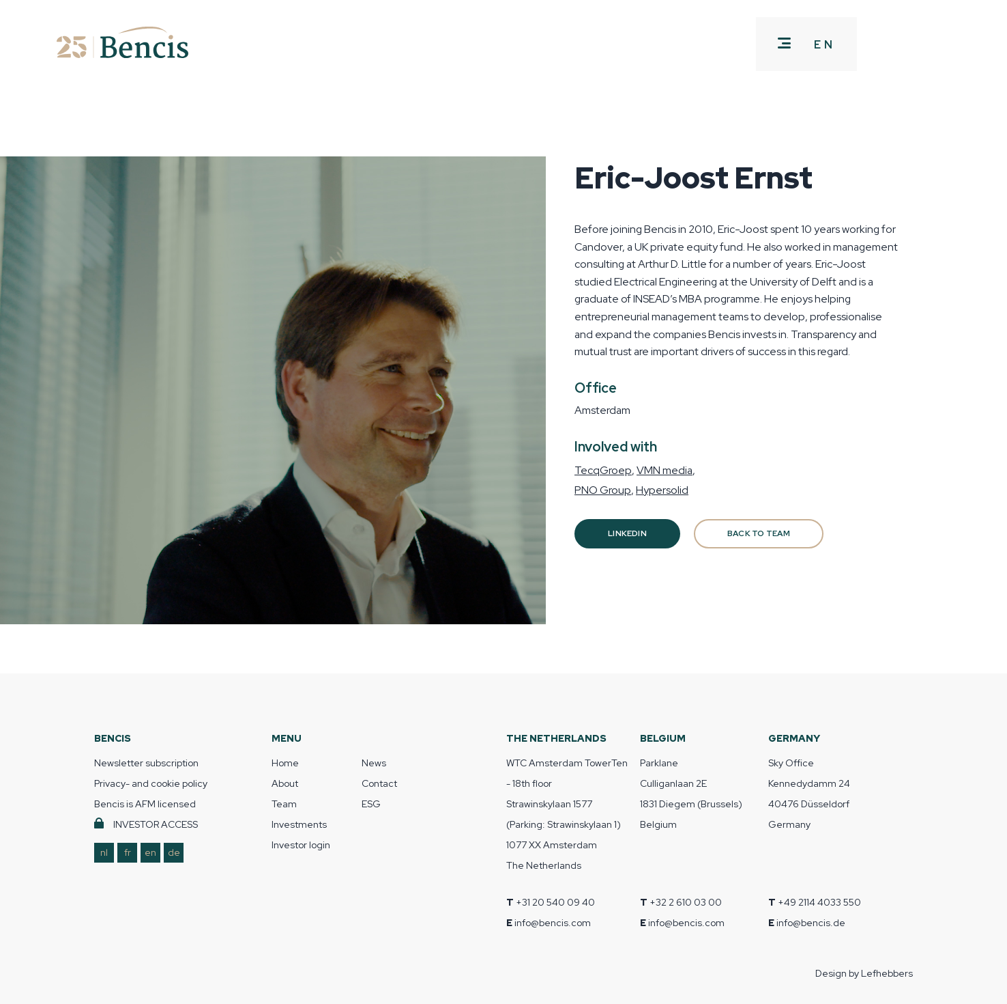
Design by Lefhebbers (864, 973)
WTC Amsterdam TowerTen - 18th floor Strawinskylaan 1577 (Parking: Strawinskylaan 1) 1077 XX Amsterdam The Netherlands (567, 814)
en (150, 852)
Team (284, 804)
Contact (379, 783)
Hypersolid (662, 490)
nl (104, 852)
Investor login (301, 845)
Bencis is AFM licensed (145, 804)
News (374, 763)
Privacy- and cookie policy (150, 783)
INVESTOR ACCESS (155, 824)
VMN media (664, 470)
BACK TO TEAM (758, 533)
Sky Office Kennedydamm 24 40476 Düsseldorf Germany (809, 794)
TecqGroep (603, 470)
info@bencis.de (810, 923)
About (285, 783)
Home (285, 763)
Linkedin (627, 533)
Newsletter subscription (146, 763)
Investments (299, 824)
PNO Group (602, 490)
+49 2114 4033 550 (819, 902)
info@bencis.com (552, 923)
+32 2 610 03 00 (686, 902)
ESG (371, 804)
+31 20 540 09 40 (555, 902)
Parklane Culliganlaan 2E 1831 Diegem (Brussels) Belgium (691, 794)
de (174, 852)
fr (127, 852)
